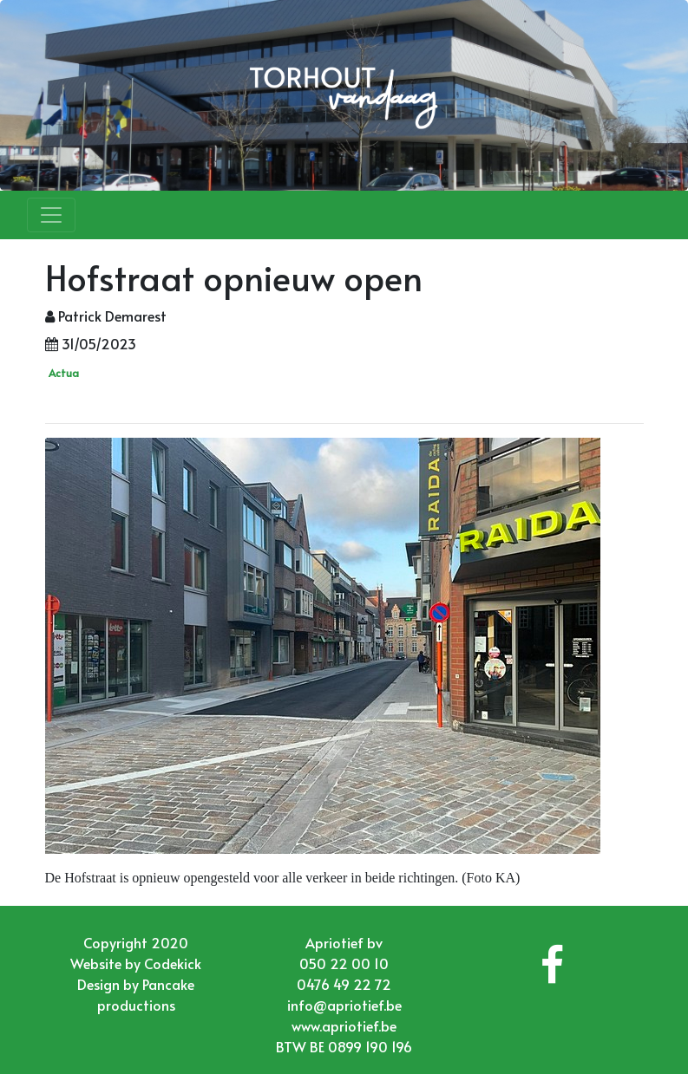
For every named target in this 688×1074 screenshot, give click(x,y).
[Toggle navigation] (51, 215)
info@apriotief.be (344, 1004)
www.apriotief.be (344, 1025)
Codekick (172, 963)
